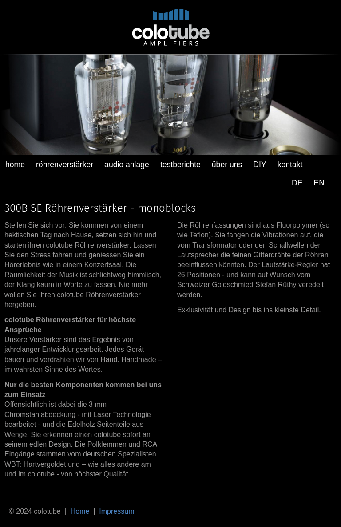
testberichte (180, 164)
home (15, 164)
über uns (227, 164)
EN (319, 182)
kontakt (290, 164)
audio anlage (126, 164)
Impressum (116, 511)
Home (80, 511)
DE (297, 182)
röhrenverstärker (64, 164)
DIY (259, 164)
